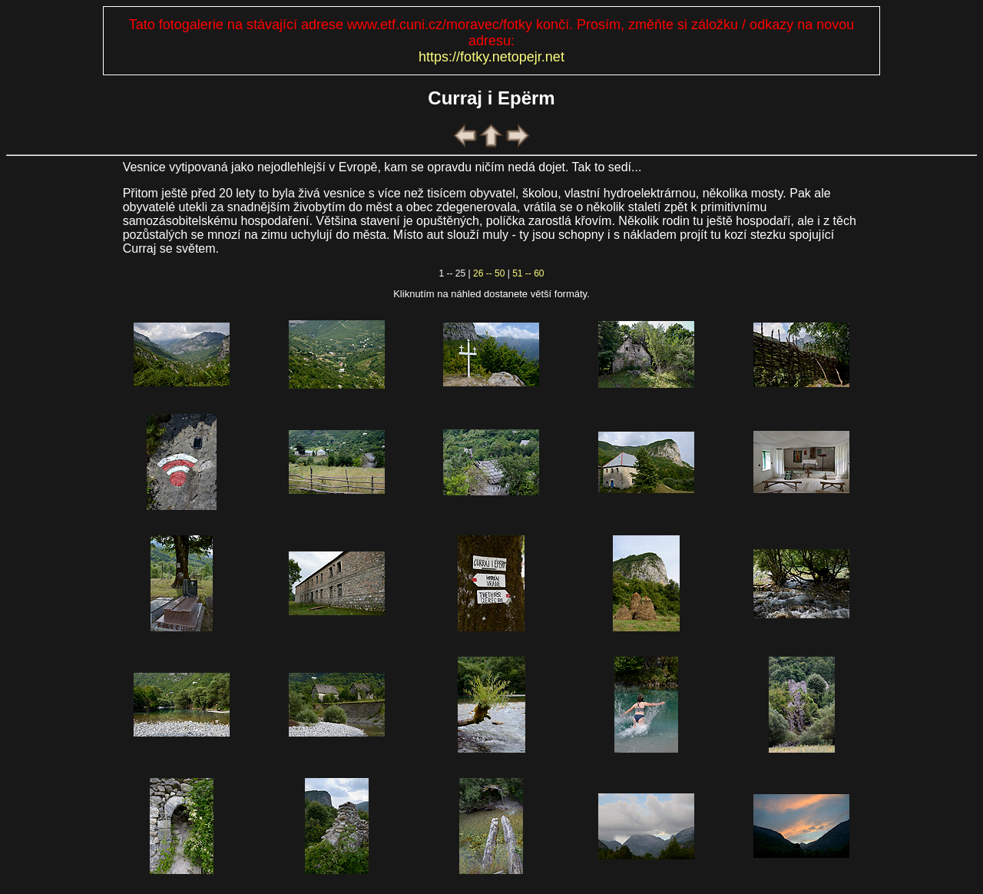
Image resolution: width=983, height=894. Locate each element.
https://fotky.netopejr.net (491, 57)
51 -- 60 (528, 273)
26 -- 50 (489, 273)
